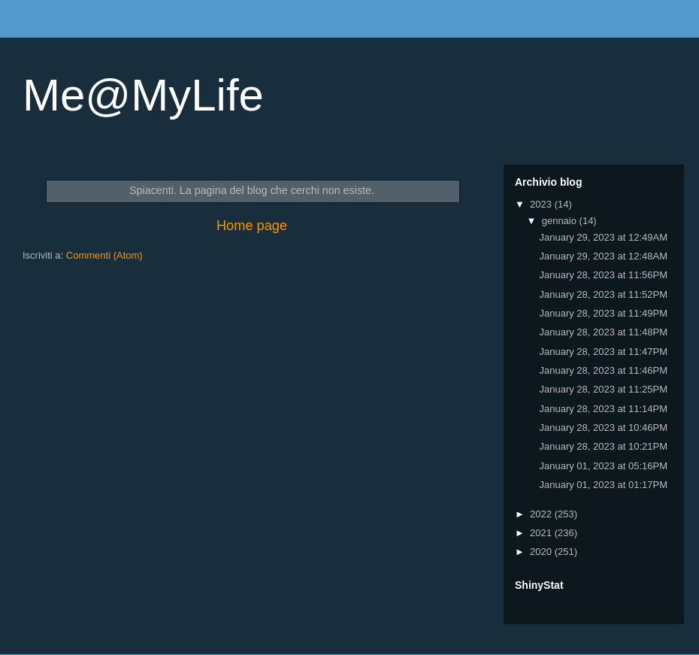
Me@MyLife (143, 95)
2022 (542, 514)
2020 (542, 551)
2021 (542, 532)
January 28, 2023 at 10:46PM (603, 427)
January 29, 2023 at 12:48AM (603, 256)
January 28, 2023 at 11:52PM (603, 294)
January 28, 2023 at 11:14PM (603, 408)
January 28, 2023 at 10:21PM (603, 446)
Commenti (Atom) (104, 255)
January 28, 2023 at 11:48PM (603, 332)
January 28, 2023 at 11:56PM (603, 274)
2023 (542, 204)
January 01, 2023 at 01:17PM (603, 484)
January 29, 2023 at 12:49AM (603, 237)
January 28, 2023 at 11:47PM (603, 351)
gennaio (560, 220)
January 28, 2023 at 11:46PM (603, 370)
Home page (251, 225)
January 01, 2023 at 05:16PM (603, 466)
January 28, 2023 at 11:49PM (603, 313)
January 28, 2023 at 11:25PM (603, 389)
